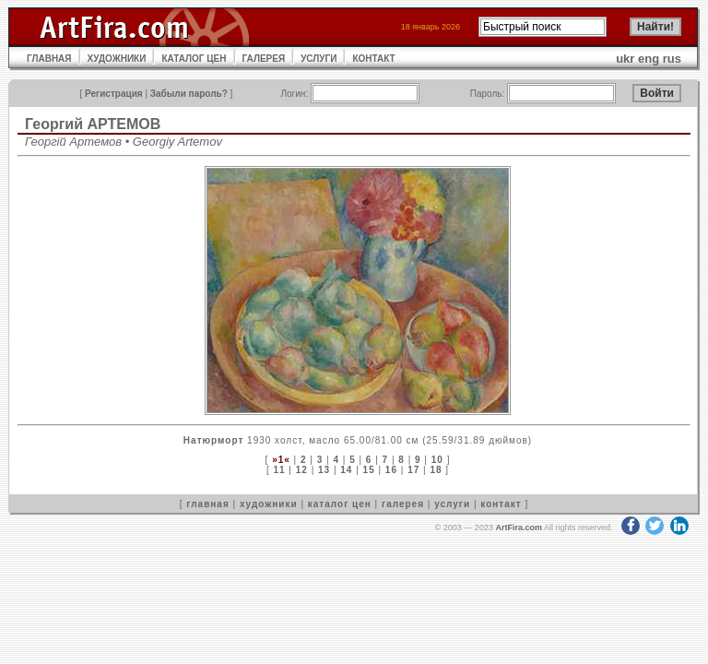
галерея (403, 504)
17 (413, 470)
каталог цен (340, 504)
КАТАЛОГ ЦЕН (193, 58)
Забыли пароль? (189, 94)
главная (207, 504)
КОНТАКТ (373, 58)
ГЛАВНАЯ (49, 58)
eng (648, 58)
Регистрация (114, 94)
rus (672, 58)
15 (369, 470)
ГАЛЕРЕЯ (264, 58)
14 (346, 470)
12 (302, 470)
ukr (625, 58)
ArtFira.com (518, 527)
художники (269, 504)
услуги (452, 504)
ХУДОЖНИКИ (117, 58)
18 (436, 470)
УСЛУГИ (318, 58)
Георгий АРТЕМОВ (92, 124)
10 (437, 460)
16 (391, 470)
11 (279, 470)
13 (324, 470)
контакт (500, 504)
